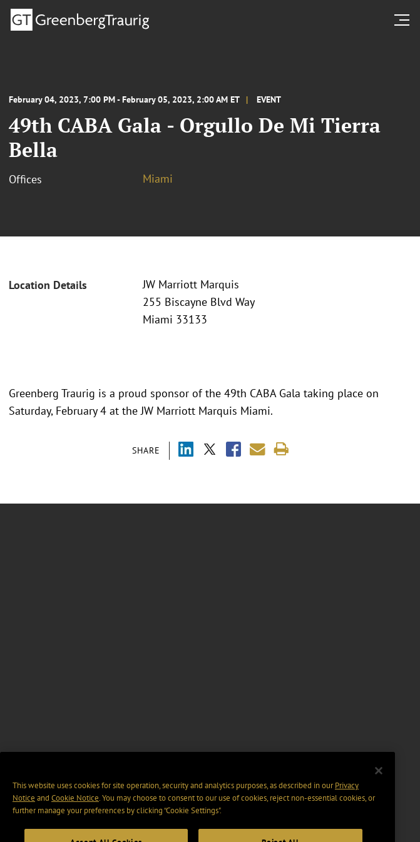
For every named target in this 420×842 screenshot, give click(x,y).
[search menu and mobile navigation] (404, 20)
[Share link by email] (257, 449)
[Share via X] (209, 451)
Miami (158, 178)
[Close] (378, 782)
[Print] (281, 449)
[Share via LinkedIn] (185, 451)
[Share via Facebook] (233, 451)
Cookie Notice (75, 810)
